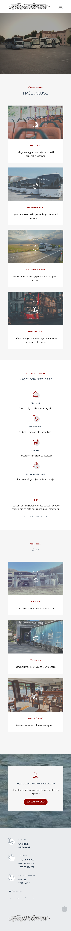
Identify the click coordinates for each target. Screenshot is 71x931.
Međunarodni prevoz (35, 269)
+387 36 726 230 (26, 860)
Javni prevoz (35, 145)
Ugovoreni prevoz (35, 207)
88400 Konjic (24, 847)
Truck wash (35, 660)
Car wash (35, 601)
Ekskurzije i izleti (35, 331)
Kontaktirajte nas (35, 802)
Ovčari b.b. (23, 843)
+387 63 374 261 (26, 867)
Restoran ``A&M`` (35, 718)
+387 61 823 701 (26, 863)
